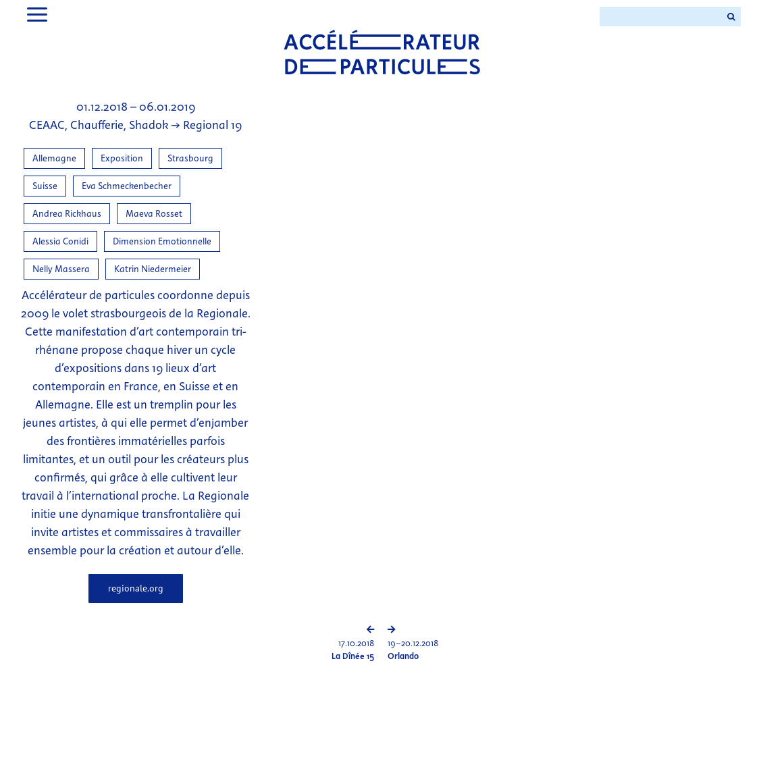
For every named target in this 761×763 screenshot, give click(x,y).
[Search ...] (660, 16)
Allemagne (54, 158)
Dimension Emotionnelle (162, 241)
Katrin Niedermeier (152, 269)
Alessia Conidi (60, 241)
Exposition (122, 158)
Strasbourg (190, 158)
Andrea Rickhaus (66, 213)
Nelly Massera (61, 269)
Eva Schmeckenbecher (127, 186)
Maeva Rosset (154, 213)
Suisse (44, 186)
